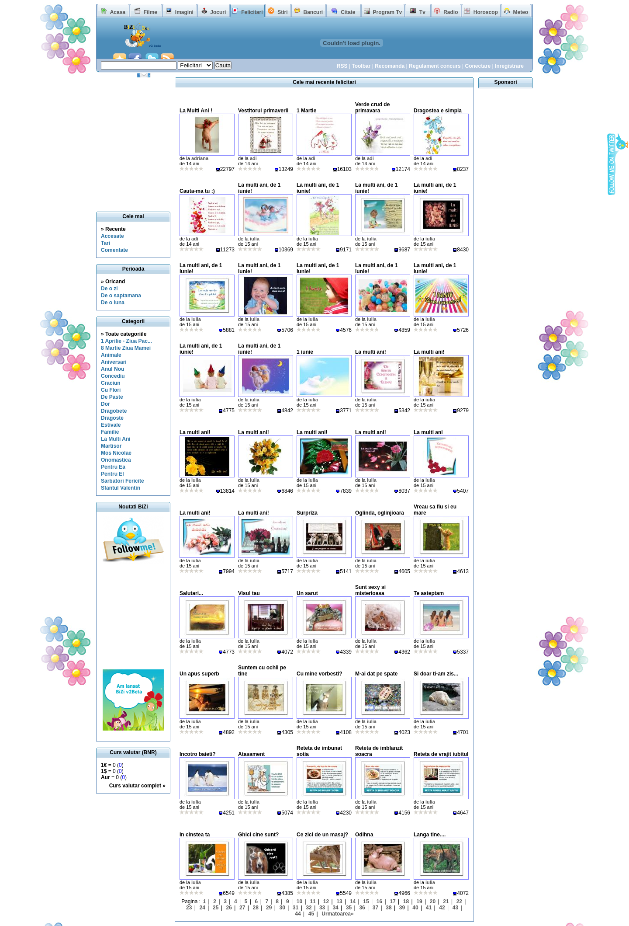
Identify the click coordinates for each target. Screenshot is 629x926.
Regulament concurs (435, 66)
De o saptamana (121, 295)
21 (446, 901)
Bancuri (313, 12)
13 (339, 901)
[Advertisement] (133, 616)
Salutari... (191, 593)
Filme (150, 12)
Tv (422, 12)
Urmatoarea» (337, 914)
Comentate (114, 250)
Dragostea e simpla (438, 111)
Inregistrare (509, 66)
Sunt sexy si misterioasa (370, 590)
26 (229, 908)
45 (311, 914)
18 (406, 901)
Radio (450, 12)
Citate (348, 12)
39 (402, 908)
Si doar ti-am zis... (436, 674)
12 (326, 901)
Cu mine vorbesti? (319, 674)
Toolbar (361, 66)
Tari (105, 243)
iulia (254, 238)
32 (308, 908)
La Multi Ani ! (196, 111)
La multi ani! (370, 352)
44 (298, 914)
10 (299, 901)
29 (269, 908)
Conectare (478, 66)
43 (455, 908)
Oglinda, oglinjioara (379, 513)
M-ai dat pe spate (376, 674)
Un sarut (307, 593)
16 (379, 901)
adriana (199, 158)
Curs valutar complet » (137, 786)
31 (295, 908)
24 (202, 908)
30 (282, 908)
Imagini (184, 12)
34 (335, 908)
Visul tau (249, 593)
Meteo (521, 12)
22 (459, 901)
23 (189, 908)
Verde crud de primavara (372, 107)
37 (375, 908)
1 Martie (306, 111)
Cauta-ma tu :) (197, 191)
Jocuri (218, 12)
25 (215, 908)
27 (242, 908)
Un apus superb (199, 674)
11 (312, 901)
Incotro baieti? (198, 754)
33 (322, 908)
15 (366, 901)
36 (362, 908)
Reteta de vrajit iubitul (441, 754)
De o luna (112, 302)
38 (388, 908)
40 (415, 908)
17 (392, 901)
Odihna (364, 835)
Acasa (117, 12)
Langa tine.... (430, 835)
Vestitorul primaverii (263, 111)
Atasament (251, 754)
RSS (342, 66)
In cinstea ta (195, 835)
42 (442, 908)
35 (349, 908)
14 (353, 901)
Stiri (282, 12)
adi (253, 158)
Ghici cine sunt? (258, 835)
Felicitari (252, 12)
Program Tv (387, 12)
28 (256, 908)
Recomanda (389, 66)
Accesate (112, 236)
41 (429, 908)
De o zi (109, 288)
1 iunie (305, 352)
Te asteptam (429, 593)
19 (419, 901)
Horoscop (485, 12)
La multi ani (428, 432)
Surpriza (307, 513)
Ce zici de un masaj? (322, 835)
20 (432, 901)
